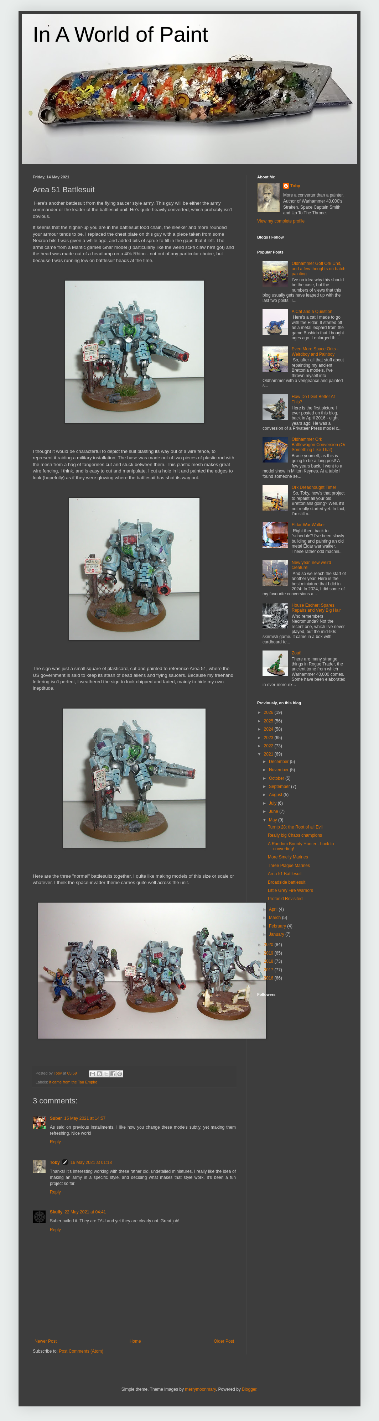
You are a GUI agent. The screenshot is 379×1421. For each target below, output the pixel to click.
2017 (269, 969)
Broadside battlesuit (286, 882)
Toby (55, 1162)
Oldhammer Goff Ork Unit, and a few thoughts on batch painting (319, 268)
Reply (55, 1141)
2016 (269, 978)
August (276, 794)
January (277, 934)
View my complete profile (281, 221)
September (280, 786)
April (274, 909)
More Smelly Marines (288, 857)
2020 (269, 944)
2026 (269, 712)
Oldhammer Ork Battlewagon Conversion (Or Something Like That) (319, 444)
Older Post (224, 1341)
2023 (269, 737)
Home (135, 1341)
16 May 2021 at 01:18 (91, 1162)
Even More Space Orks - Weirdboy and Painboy (315, 351)
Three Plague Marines (289, 865)
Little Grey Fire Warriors (290, 890)
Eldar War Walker (308, 524)
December (279, 761)
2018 (269, 961)
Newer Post (46, 1341)
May (273, 819)
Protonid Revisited (285, 898)
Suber (56, 1118)
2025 (269, 721)
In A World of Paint (120, 34)
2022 (269, 745)
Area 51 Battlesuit (285, 873)
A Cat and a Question (312, 311)
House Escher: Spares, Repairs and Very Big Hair (316, 608)
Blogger (249, 1389)
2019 (269, 953)
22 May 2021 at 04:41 (85, 1212)
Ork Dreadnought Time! (314, 487)
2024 (269, 729)
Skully (56, 1212)
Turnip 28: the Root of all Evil (295, 827)
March (275, 917)
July (273, 803)
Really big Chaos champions (295, 835)
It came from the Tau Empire (73, 1082)
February (278, 926)
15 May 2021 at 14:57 (84, 1118)
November (279, 769)
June (274, 811)
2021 (269, 754)
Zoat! (296, 653)
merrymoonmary (200, 1389)
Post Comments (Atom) (81, 1351)
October (277, 778)
